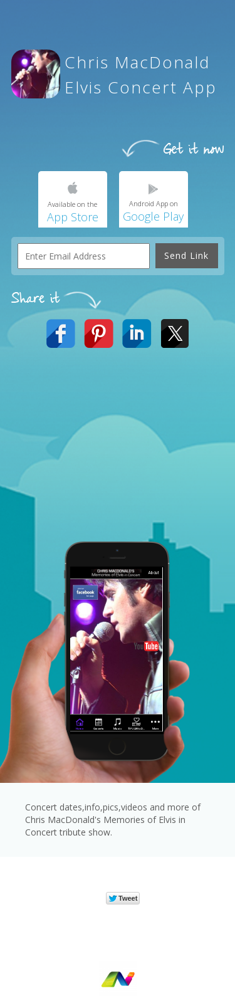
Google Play (153, 216)
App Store (72, 216)
